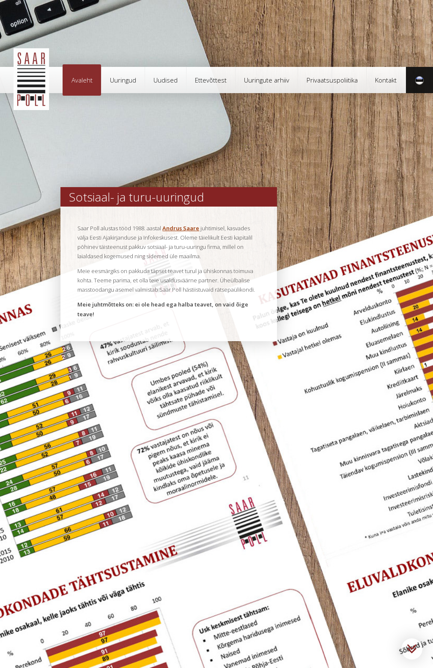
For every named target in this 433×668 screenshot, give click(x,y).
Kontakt (386, 80)
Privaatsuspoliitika (332, 80)
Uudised (165, 80)
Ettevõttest (211, 80)
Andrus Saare (180, 228)
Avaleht (82, 80)
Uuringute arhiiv (266, 80)
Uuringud (123, 80)
